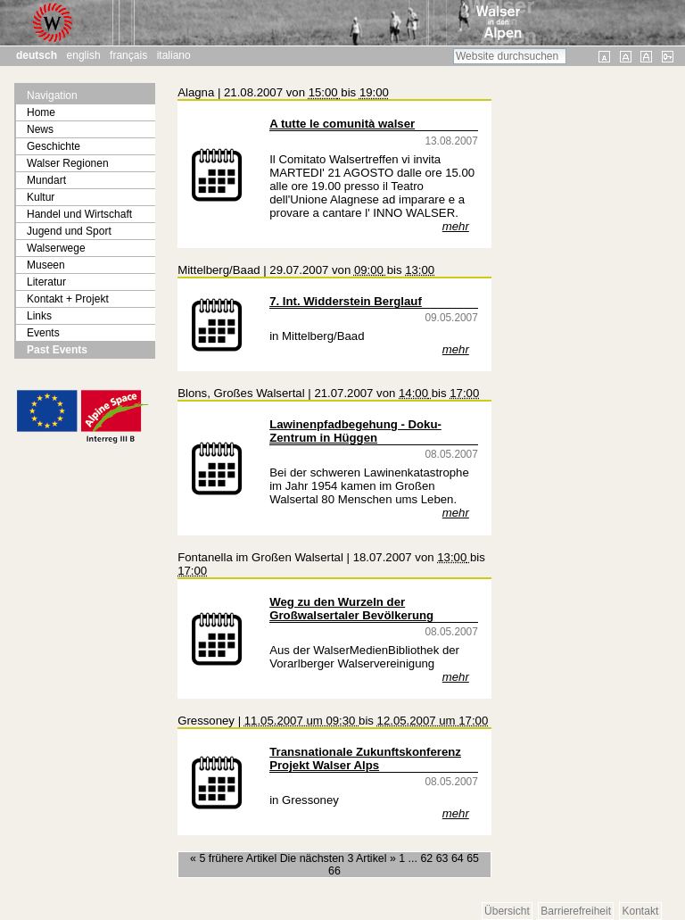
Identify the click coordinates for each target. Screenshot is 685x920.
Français (128, 55)
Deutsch (36, 55)
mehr (455, 226)
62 (426, 858)
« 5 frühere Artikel (235, 858)
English (84, 55)
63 (442, 858)
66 (334, 871)
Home (41, 112)
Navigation (52, 95)
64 (457, 858)
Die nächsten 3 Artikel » (340, 858)
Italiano (174, 55)
